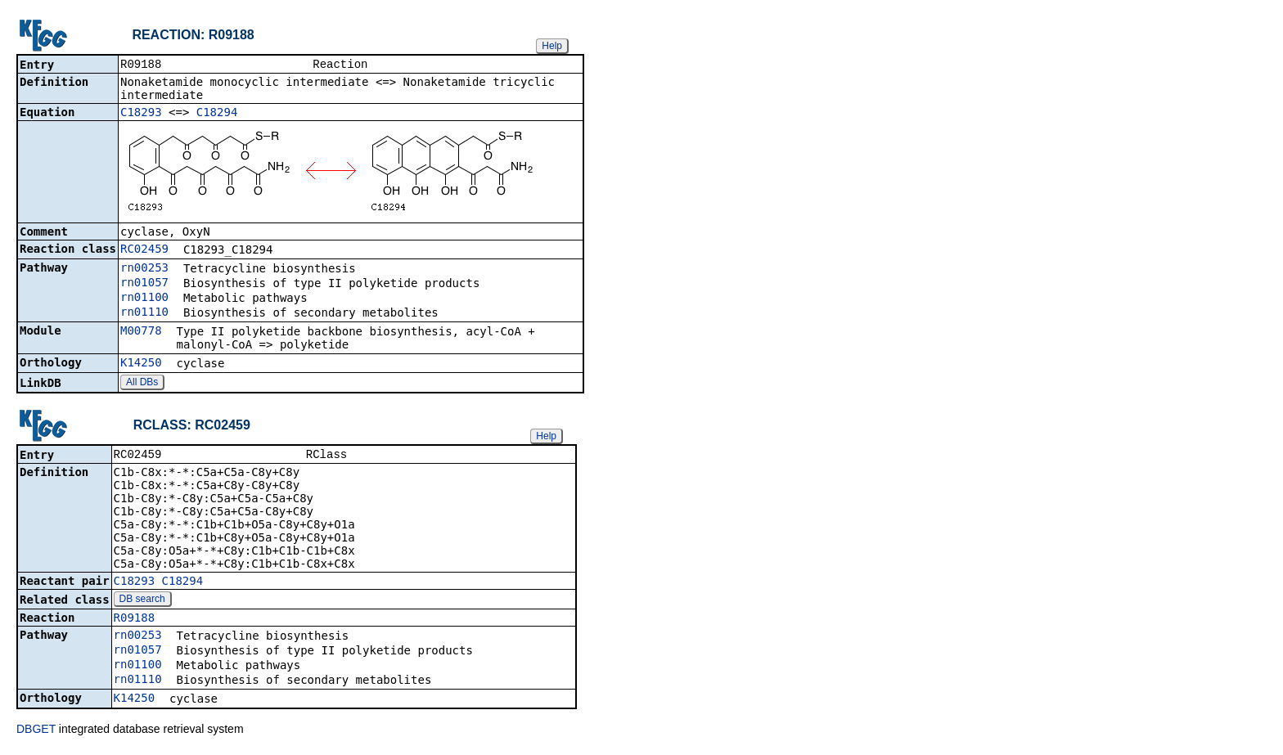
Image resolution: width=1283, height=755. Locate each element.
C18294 (217, 113)
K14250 (141, 364)
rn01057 (144, 283)
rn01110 (144, 313)
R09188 (134, 620)
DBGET (36, 732)
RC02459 (144, 250)
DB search (142, 602)
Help (552, 46)
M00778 (141, 332)
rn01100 (144, 298)
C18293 (141, 113)
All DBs (142, 383)
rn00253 (144, 269)
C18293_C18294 (159, 584)
